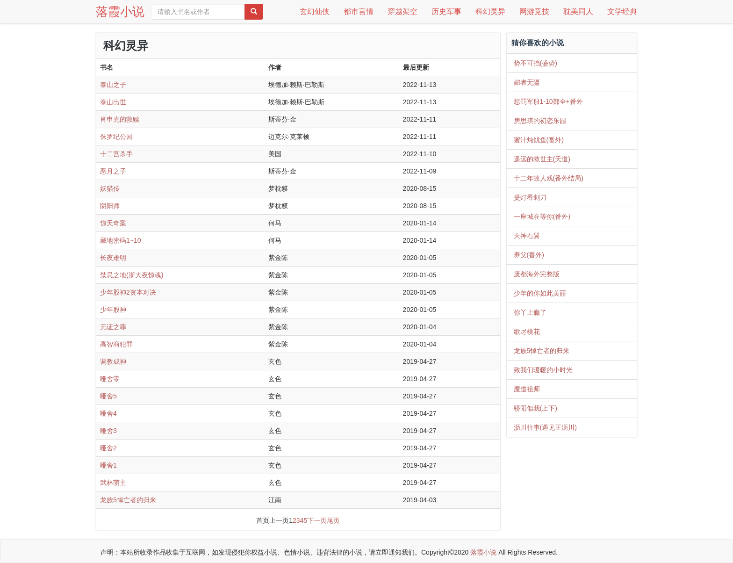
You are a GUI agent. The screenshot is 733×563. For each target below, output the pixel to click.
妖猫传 (110, 188)
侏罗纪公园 (116, 136)
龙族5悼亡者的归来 (128, 500)
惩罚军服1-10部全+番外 (548, 101)
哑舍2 (108, 448)
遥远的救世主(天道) (542, 159)
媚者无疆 (527, 82)
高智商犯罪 (116, 344)
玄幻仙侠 (315, 11)
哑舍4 (108, 413)
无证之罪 (113, 327)
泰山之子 (113, 84)
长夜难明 (113, 257)
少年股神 (113, 309)
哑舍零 (110, 379)
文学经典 (622, 11)
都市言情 (359, 11)
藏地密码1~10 (120, 240)
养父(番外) (529, 255)
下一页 (317, 520)
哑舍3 (108, 430)
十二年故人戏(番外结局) (548, 178)
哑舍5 (108, 396)
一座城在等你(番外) (542, 216)
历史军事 (446, 11)
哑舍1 (108, 465)
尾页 (333, 520)
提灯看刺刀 (530, 197)
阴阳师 (110, 205)
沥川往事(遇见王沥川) (545, 427)
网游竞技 (534, 11)
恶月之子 (113, 171)
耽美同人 (578, 11)
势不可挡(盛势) (535, 63)
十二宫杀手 (116, 154)
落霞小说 (120, 12)
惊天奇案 (113, 223)
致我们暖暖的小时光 (543, 370)
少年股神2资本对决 (128, 292)
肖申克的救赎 (119, 119)
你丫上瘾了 (530, 312)
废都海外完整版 (537, 274)
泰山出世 (113, 102)
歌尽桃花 (527, 331)
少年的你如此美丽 (540, 293)
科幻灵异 (490, 11)
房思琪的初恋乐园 (540, 120)
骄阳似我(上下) (535, 408)
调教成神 (113, 361)
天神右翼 (527, 235)
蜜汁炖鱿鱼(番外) (539, 140)
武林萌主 (113, 482)
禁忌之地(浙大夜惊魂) (131, 275)
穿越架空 (402, 11)
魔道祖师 (527, 389)
